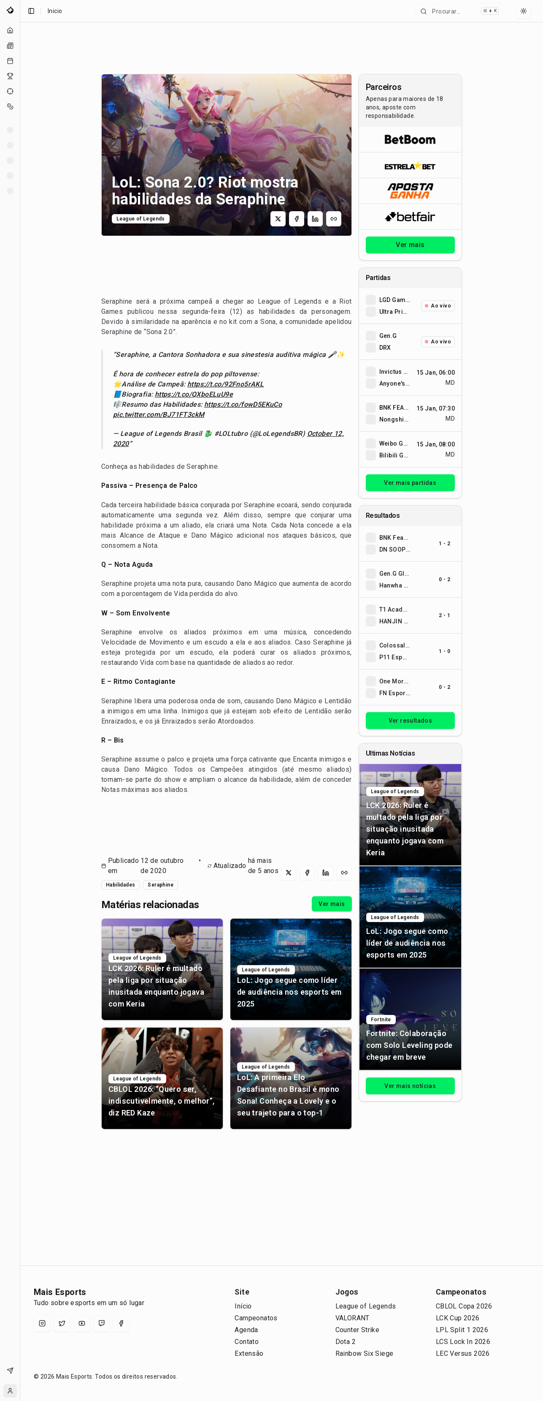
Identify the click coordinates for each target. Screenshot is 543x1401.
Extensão (249, 1353)
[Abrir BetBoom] (410, 139)
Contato (247, 1342)
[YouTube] (81, 1323)
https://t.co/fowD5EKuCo (243, 404)
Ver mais (332, 903)
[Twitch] (101, 1323)
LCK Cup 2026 (458, 1318)
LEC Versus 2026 (463, 1353)
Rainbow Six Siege (364, 1353)
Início (243, 1306)
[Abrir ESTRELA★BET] (410, 165)
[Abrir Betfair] (410, 216)
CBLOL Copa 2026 (464, 1306)
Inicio (55, 11)
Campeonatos (256, 1318)
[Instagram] (42, 1323)
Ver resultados (410, 720)
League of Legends (365, 1306)
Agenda (246, 1330)
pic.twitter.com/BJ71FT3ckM (158, 415)
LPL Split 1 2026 (462, 1330)
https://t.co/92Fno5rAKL (225, 384)
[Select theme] (523, 11)
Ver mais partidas (410, 482)
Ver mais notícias (410, 1086)
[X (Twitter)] (62, 1323)
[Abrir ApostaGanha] (410, 191)
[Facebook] (121, 1323)
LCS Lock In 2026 (463, 1342)
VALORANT (352, 1318)
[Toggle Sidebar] (19, 700)
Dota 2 (345, 1342)
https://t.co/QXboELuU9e (194, 394)
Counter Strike (357, 1330)
